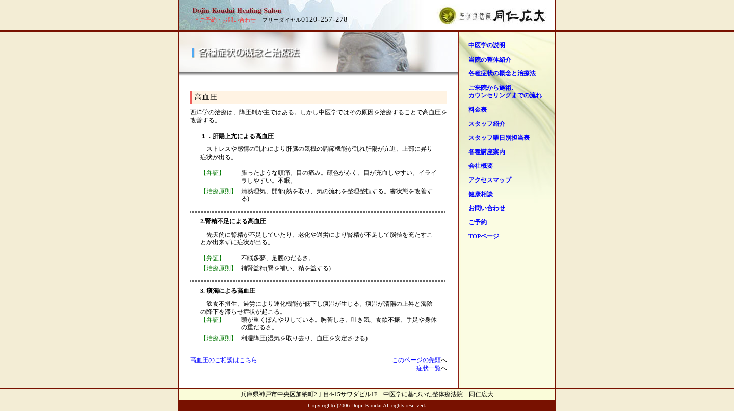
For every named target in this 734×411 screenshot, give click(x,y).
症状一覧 (428, 368)
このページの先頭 (416, 360)
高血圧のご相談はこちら (223, 360)
